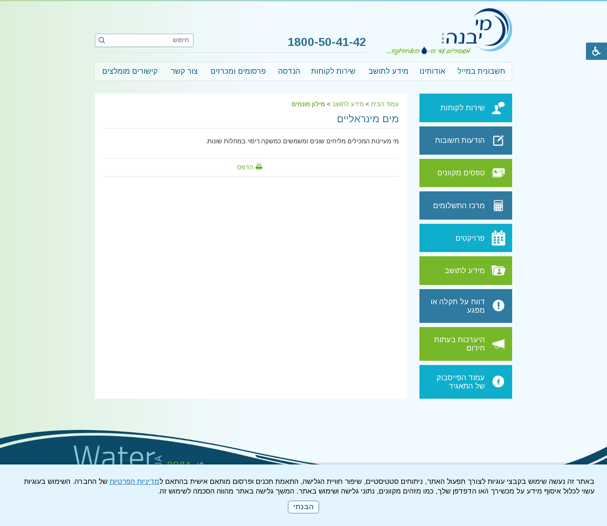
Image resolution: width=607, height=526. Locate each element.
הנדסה (289, 71)
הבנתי (303, 507)
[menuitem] (481, 71)
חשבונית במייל (481, 71)
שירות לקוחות (333, 71)
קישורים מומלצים (130, 71)
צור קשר (184, 71)
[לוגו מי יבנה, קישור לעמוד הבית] (449, 31)
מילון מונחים (308, 104)
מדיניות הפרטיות (134, 482)
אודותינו (432, 71)
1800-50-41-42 (325, 42)
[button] (102, 40)
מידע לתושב (388, 71)
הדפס (245, 167)
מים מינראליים (368, 118)
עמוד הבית (385, 104)
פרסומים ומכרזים (238, 71)
